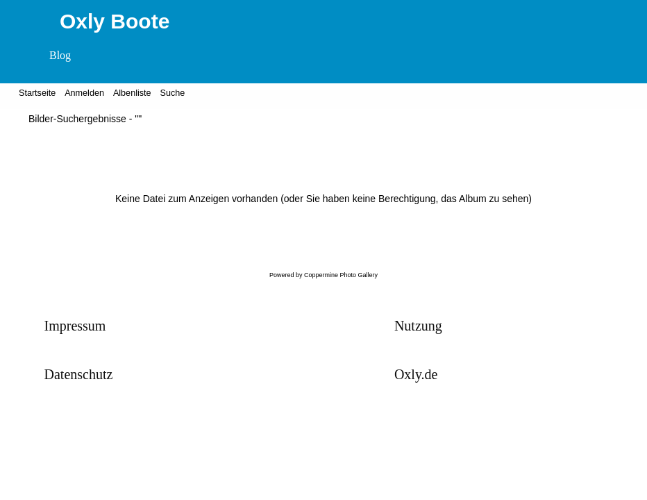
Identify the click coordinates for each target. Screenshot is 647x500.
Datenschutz (78, 374)
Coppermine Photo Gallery (341, 275)
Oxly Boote (114, 21)
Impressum (75, 325)
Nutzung (418, 325)
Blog (60, 55)
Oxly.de (416, 374)
